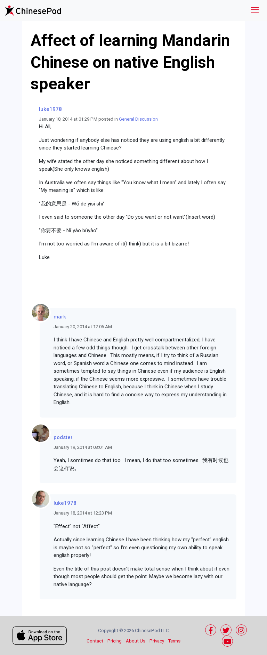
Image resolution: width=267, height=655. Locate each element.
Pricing (114, 641)
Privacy (156, 641)
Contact (95, 641)
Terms (174, 641)
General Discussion (138, 119)
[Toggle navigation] (255, 11)
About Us (135, 641)
